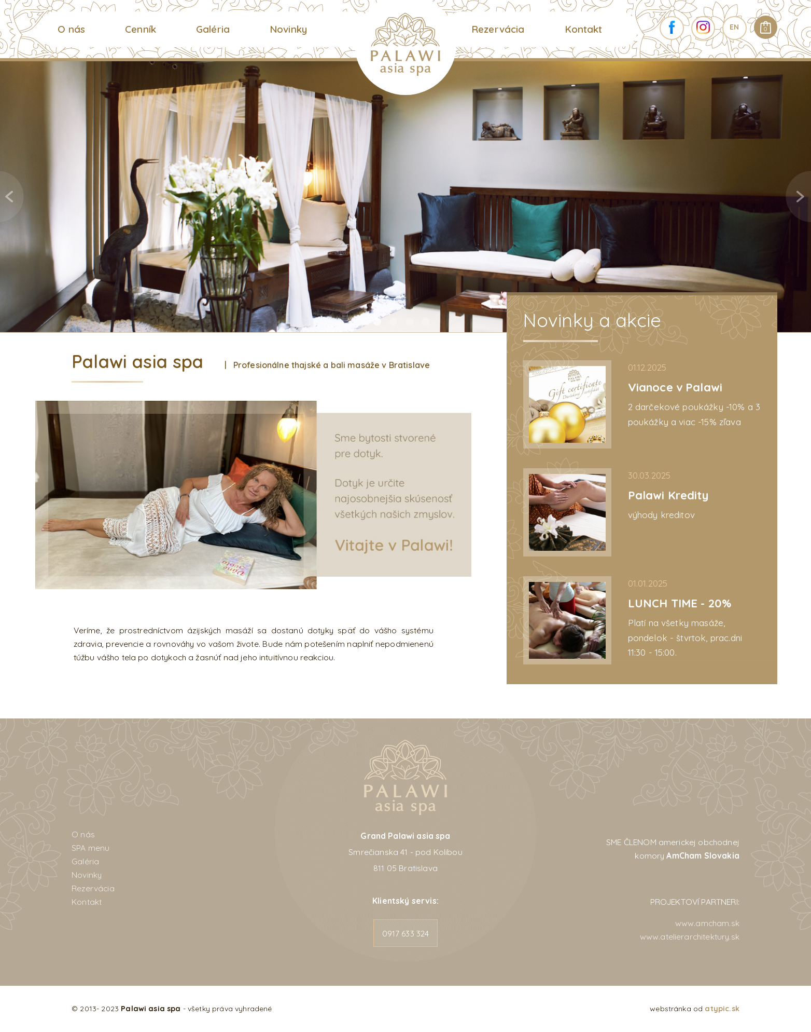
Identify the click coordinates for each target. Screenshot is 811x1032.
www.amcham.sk (707, 923)
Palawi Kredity (668, 495)
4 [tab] (426, 322)
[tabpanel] (405, 196)
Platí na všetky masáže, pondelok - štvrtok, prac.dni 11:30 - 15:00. (685, 637)
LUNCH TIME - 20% (680, 603)
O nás (71, 29)
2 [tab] (393, 322)
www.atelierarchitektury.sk (689, 936)
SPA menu (90, 848)
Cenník (140, 29)
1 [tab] (377, 322)
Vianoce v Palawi (675, 387)
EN (734, 27)
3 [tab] (410, 322)
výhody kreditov (661, 514)
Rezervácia (498, 29)
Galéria (213, 29)
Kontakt (584, 29)
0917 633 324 (405, 933)
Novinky (288, 29)
